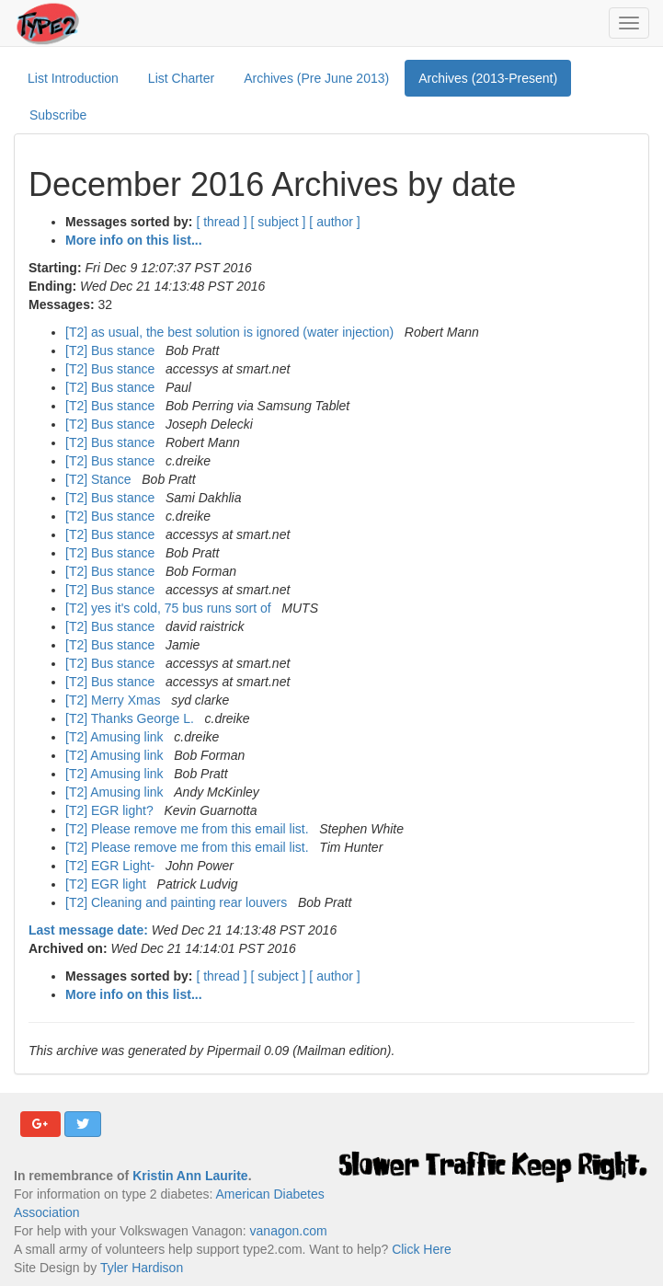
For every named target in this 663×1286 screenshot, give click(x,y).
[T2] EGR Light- (111, 865)
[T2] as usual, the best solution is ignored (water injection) (231, 332)
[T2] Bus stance (111, 350)
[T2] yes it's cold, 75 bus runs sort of (170, 608)
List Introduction (73, 78)
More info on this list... (133, 240)
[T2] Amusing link (116, 736)
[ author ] (334, 221)
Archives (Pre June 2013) (316, 78)
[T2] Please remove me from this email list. (188, 828)
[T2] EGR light (107, 884)
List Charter (181, 78)
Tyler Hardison (141, 1267)
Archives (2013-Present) (487, 78)
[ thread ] (221, 221)
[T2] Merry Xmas (114, 700)
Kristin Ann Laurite (190, 1175)
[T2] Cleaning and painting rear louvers (178, 902)
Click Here (422, 1249)
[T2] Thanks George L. (131, 718)
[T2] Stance (99, 479)
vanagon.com (288, 1230)
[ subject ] (278, 221)
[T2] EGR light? (111, 810)
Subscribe (57, 115)
